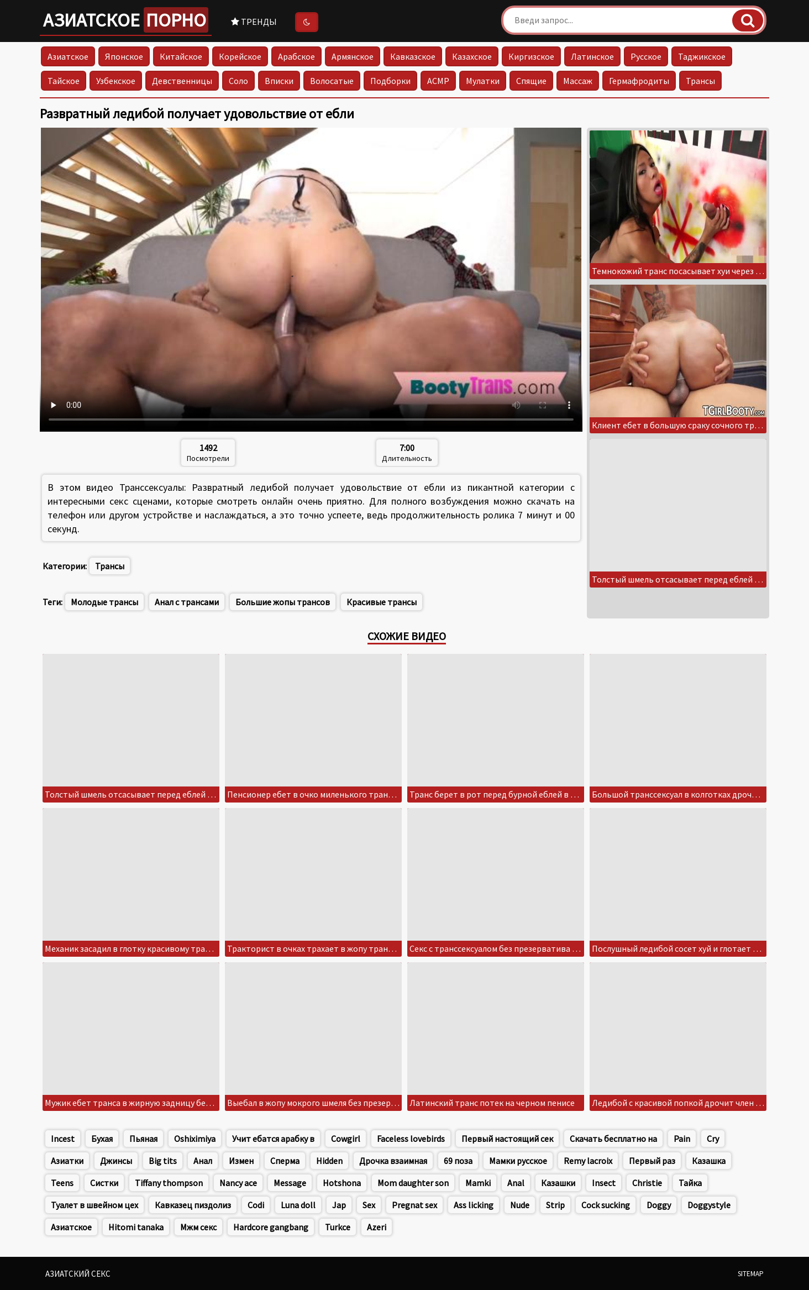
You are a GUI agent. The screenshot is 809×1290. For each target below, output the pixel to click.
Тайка (690, 1182)
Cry (713, 1138)
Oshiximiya (195, 1138)
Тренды (254, 21)
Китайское (181, 56)
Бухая (102, 1138)
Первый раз (652, 1160)
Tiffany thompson (169, 1182)
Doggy (659, 1204)
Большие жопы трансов (282, 601)
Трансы (700, 80)
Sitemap (751, 1273)
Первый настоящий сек (507, 1138)
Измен (241, 1160)
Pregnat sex (414, 1204)
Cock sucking (605, 1204)
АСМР (438, 80)
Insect (604, 1182)
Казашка (709, 1160)
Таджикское (702, 56)
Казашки (558, 1182)
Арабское (296, 56)
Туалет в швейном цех (94, 1204)
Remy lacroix (588, 1160)
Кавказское (412, 56)
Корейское (240, 56)
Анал (202, 1160)
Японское (124, 56)
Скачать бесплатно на (613, 1138)
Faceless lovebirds (411, 1138)
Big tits (163, 1160)
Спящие (531, 80)
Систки (104, 1182)
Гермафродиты (639, 80)
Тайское (64, 80)
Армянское (353, 56)
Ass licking (473, 1204)
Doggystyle (709, 1204)
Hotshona (342, 1182)
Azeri (376, 1227)
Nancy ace (238, 1182)
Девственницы (182, 80)
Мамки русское (518, 1160)
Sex (369, 1204)
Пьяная (143, 1138)
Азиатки (67, 1160)
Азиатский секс (78, 1273)
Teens (62, 1182)
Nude (519, 1204)
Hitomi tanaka (136, 1227)
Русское (646, 56)
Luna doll (298, 1204)
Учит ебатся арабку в (273, 1138)
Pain (682, 1138)
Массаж (577, 80)
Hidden (329, 1160)
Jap (339, 1204)
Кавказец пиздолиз (193, 1204)
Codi (256, 1204)
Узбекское (115, 80)
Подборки (390, 80)
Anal (515, 1182)
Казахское (472, 56)
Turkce (337, 1227)
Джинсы (116, 1160)
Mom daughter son (413, 1182)
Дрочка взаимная (393, 1160)
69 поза (458, 1160)
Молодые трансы (104, 601)
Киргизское (531, 56)
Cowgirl (345, 1138)
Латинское (592, 56)
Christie (647, 1182)
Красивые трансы (381, 601)
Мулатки (483, 80)
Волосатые (332, 80)
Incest (63, 1138)
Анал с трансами (187, 601)
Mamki (478, 1182)
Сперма (285, 1160)
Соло (238, 80)
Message (290, 1182)
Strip (555, 1204)
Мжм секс (198, 1227)
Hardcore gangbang (270, 1227)
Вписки (279, 80)
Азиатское (125, 20)
